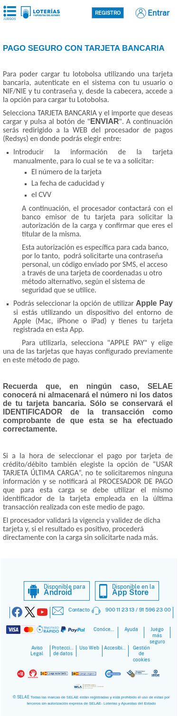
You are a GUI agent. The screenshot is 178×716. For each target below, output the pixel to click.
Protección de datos (63, 651)
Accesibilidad (115, 647)
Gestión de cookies (141, 654)
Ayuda (131, 629)
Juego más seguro (157, 635)
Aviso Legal (36, 651)
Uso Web (89, 647)
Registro (108, 13)
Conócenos (105, 629)
